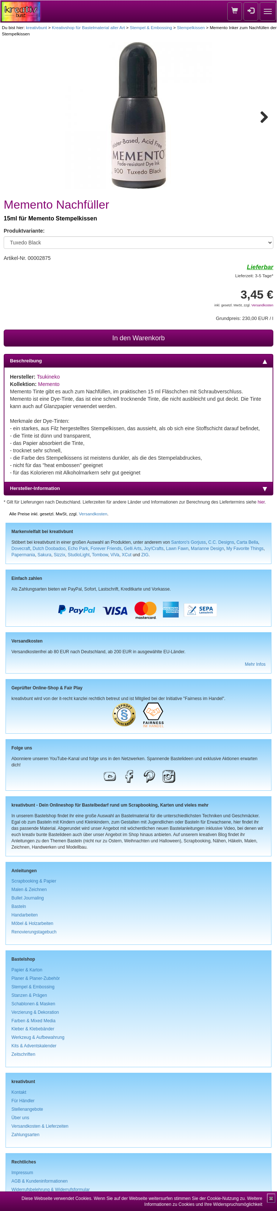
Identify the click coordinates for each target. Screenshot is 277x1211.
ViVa (115, 554)
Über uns (20, 1117)
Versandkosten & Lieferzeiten (40, 1126)
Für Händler (23, 1100)
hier (260, 502)
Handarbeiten (24, 915)
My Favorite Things (245, 548)
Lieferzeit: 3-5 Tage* (254, 275)
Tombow (100, 554)
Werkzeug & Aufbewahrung (37, 1037)
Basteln (18, 906)
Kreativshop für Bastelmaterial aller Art (88, 27)
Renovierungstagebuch (33, 932)
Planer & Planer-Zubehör (35, 978)
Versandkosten (262, 305)
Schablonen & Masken (33, 1003)
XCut (126, 554)
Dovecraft (20, 548)
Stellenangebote (27, 1109)
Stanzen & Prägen (29, 995)
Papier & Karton (26, 969)
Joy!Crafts (154, 548)
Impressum (22, 1172)
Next (260, 115)
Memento (48, 384)
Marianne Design (207, 548)
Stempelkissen (191, 27)
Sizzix (59, 554)
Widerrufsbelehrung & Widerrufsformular (50, 1189)
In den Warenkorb (138, 338)
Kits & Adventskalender (33, 1045)
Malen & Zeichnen (29, 889)
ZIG (144, 554)
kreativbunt (36, 27)
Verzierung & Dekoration (35, 1012)
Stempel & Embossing (151, 27)
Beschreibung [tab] (138, 361)
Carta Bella (247, 542)
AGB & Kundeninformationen (39, 1181)
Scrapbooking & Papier (33, 881)
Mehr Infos (255, 664)
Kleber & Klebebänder (32, 1028)
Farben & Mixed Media (33, 1020)
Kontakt (18, 1092)
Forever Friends (106, 548)
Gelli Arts (132, 548)
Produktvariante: (24, 231)
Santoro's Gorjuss (188, 542)
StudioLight (79, 554)
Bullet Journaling (27, 898)
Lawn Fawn (177, 548)
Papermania (23, 554)
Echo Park (78, 548)
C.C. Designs (221, 542)
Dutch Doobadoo (49, 548)
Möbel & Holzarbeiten (32, 923)
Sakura (45, 554)
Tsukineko (48, 377)
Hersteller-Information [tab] (138, 488)
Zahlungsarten (25, 1134)
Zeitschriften (23, 1054)
